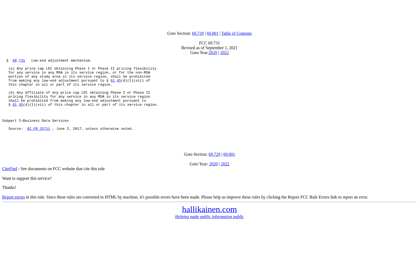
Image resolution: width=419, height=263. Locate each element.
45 (119, 85)
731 (22, 61)
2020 (213, 52)
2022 (224, 52)
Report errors (13, 213)
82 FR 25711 (38, 142)
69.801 (213, 33)
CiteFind (9, 184)
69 (15, 61)
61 (113, 85)
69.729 (198, 33)
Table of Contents (237, 33)
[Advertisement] (209, 14)
